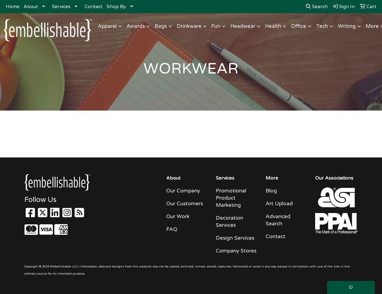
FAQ (171, 229)
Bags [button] (161, 26)
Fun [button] (215, 26)
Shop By (116, 7)
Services (61, 7)
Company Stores (236, 251)
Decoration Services (229, 221)
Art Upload (279, 203)
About (31, 7)
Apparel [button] (107, 26)
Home (12, 7)
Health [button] (273, 26)
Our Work (178, 216)
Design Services (235, 238)
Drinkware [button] (189, 26)
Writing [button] (347, 26)
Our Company (183, 191)
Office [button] (298, 26)
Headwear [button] (242, 26)
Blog (271, 191)
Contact (93, 7)
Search (317, 7)
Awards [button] (136, 26)
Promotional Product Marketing (231, 198)
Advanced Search (278, 220)
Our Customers (184, 203)
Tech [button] (322, 26)
